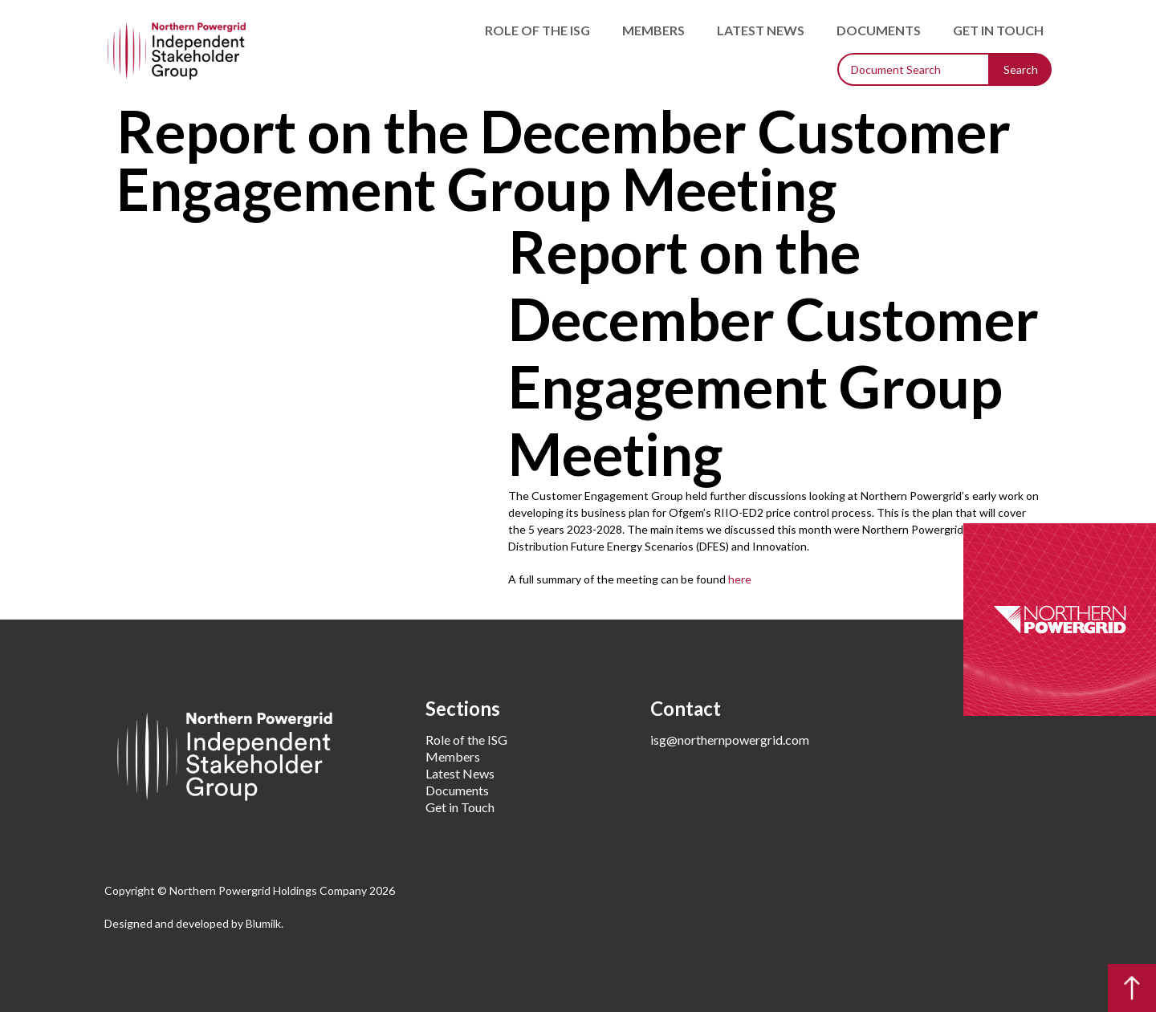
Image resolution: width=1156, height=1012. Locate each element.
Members (653, 30)
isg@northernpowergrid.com (729, 740)
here (739, 579)
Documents (878, 30)
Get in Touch (998, 30)
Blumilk (263, 923)
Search (1020, 69)
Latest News (760, 30)
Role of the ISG (537, 30)
